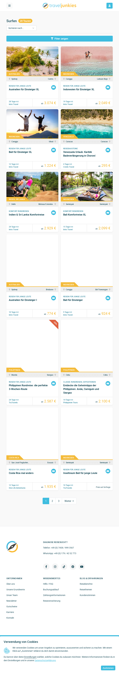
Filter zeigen (59, 38)
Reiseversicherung (51, 600)
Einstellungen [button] (30, 656)
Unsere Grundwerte (15, 589)
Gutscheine (11, 606)
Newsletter (11, 600)
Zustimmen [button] (108, 668)
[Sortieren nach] (21, 28)
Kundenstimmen (87, 595)
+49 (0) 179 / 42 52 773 (65, 553)
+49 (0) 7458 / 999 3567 (62, 547)
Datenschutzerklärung (45, 660)
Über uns (10, 583)
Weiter (69, 501)
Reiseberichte (86, 583)
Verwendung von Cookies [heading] (21, 642)
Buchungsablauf (51, 589)
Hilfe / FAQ (48, 583)
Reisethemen (86, 589)
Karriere (10, 612)
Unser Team (12, 595)
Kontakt (10, 617)
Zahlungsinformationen (54, 595)
